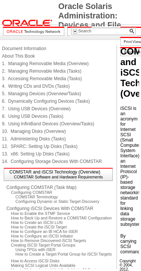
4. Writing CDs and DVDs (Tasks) (36, 86)
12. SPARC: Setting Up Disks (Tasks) (39, 146)
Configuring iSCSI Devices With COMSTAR (49, 208)
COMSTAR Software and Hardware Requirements (58, 177)
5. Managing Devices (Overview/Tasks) (41, 93)
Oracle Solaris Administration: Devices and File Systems (89, 20)
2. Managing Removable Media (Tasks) (41, 71)
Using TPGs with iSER (35, 249)
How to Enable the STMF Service (40, 213)
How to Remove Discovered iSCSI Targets (48, 240)
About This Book (18, 56)
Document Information (24, 48)
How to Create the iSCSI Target (39, 227)
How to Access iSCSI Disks (35, 261)
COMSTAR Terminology (36, 197)
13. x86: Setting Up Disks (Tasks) (36, 154)
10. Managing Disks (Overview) (34, 131)
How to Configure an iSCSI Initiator (42, 236)
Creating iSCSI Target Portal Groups (43, 245)
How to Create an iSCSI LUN (36, 222)
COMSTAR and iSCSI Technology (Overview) (54, 172)
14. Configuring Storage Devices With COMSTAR (52, 161)
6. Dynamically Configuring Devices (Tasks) (46, 101)
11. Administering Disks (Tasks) (34, 139)
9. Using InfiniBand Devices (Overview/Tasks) (48, 123)
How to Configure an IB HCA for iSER (44, 231)
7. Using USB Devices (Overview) (36, 108)
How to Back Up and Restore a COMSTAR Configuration (61, 218)
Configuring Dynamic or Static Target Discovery (57, 201)
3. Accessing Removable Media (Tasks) (42, 78)
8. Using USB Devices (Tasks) (32, 116)
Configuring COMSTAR (31, 192)
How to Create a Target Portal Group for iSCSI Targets (63, 254)
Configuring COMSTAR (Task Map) (41, 187)
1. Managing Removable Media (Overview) (45, 63)
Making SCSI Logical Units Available (43, 265)
